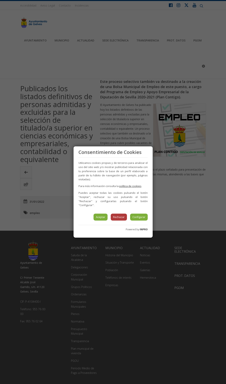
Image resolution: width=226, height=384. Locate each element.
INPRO (144, 229)
